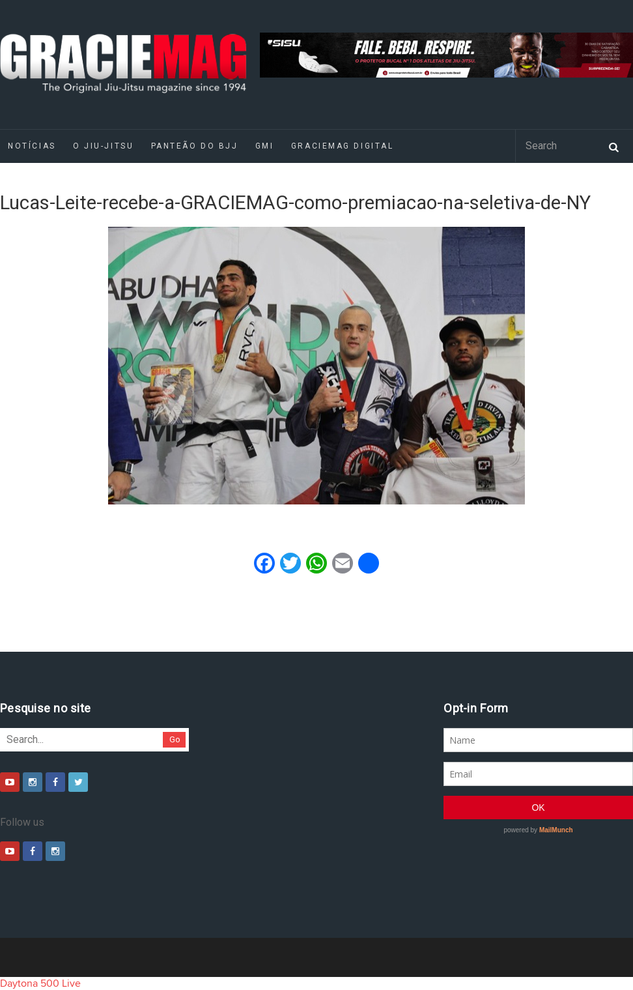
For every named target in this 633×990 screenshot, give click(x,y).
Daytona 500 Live (40, 983)
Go (174, 739)
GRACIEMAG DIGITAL (342, 146)
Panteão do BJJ (194, 146)
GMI (264, 146)
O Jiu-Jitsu (103, 146)
